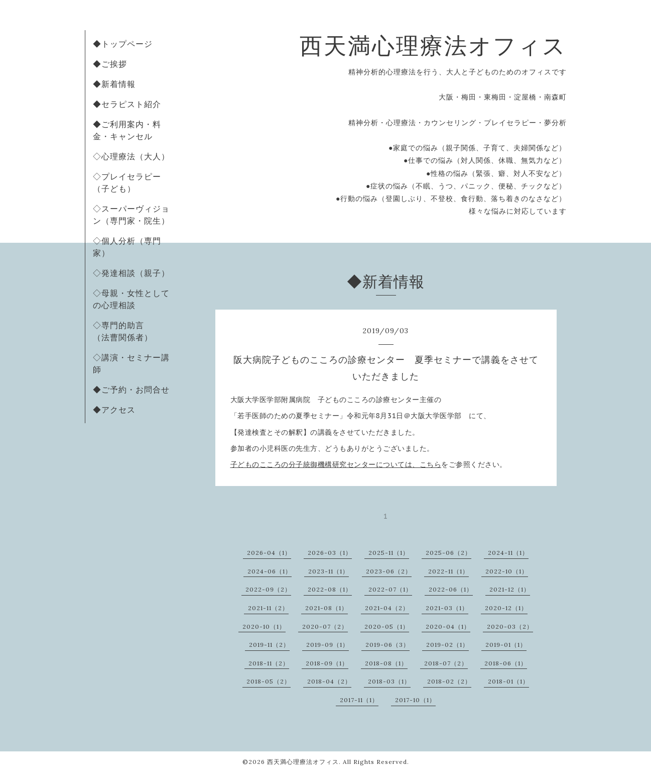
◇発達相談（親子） (131, 273)
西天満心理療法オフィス (433, 45)
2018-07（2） (446, 663)
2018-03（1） (389, 681)
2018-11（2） (268, 663)
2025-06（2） (448, 552)
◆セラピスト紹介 (127, 104)
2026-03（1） (330, 552)
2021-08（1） (326, 608)
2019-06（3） (387, 644)
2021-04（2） (387, 608)
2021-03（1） (447, 608)
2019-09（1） (327, 644)
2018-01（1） (508, 681)
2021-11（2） (268, 608)
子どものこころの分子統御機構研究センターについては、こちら (336, 464)
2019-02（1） (447, 644)
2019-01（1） (506, 644)
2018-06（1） (505, 663)
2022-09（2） (268, 589)
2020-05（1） (386, 626)
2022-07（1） (390, 589)
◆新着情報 (114, 84)
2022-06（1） (451, 589)
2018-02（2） (449, 681)
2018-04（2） (329, 681)
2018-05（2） (268, 681)
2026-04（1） (269, 552)
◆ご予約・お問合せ (131, 389)
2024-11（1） (508, 552)
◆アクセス (114, 410)
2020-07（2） (325, 626)
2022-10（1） (506, 571)
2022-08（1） (330, 589)
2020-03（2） (510, 626)
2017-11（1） (359, 700)
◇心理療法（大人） (131, 156)
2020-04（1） (448, 626)
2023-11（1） (328, 571)
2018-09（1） (327, 663)
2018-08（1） (386, 663)
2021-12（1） (509, 589)
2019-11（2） (269, 644)
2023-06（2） (389, 571)
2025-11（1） (388, 552)
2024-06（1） (269, 571)
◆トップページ (123, 44)
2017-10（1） (415, 700)
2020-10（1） (264, 626)
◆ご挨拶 (110, 64)
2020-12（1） (506, 608)
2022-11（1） (448, 571)
